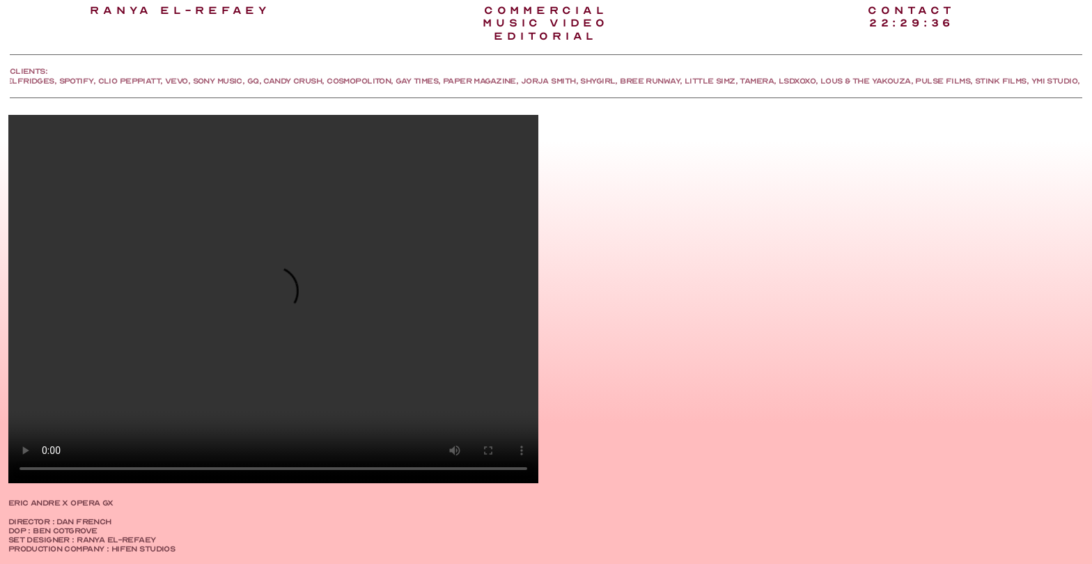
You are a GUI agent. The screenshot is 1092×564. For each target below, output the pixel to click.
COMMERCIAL (546, 10)
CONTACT (911, 10)
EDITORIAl (546, 36)
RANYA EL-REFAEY (180, 10)
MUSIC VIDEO (546, 23)
